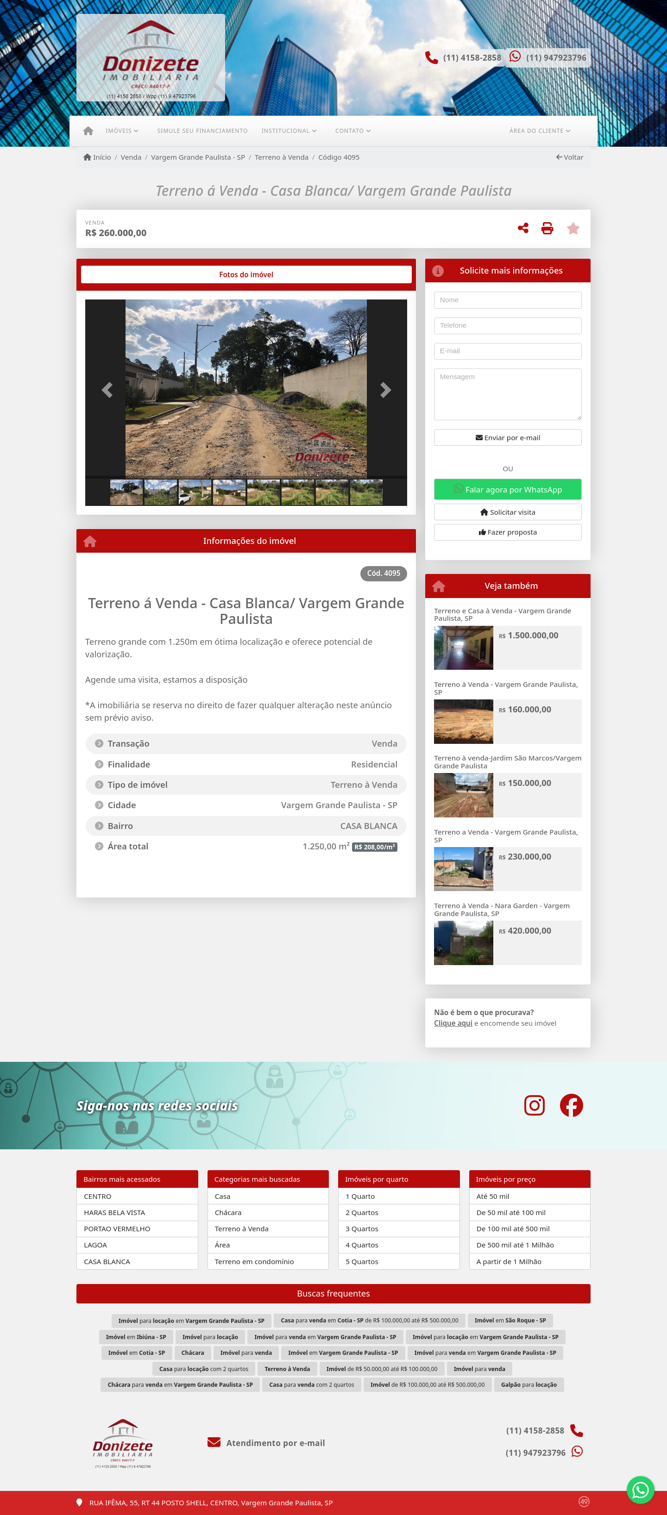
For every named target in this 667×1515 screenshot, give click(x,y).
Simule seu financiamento (202, 131)
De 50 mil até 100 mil (511, 1212)
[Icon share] (534, 1105)
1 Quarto (360, 1196)
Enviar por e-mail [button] (508, 437)
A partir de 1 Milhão (509, 1261)
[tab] (115, 274)
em (510, 1320)
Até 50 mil (493, 1196)
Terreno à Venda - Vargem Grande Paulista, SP (506, 688)
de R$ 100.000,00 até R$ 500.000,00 (428, 1385)
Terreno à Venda (281, 157)
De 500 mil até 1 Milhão (515, 1244)
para (210, 1337)
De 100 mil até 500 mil (513, 1228)
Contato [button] (349, 131)
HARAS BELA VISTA (114, 1212)
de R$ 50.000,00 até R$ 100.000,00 (382, 1369)
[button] (109, 390)
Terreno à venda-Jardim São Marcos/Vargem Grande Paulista (508, 761)
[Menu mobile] (88, 131)
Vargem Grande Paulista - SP (198, 157)
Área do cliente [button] (537, 131)
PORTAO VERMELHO (117, 1228)
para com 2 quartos (203, 1369)
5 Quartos (362, 1261)
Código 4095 (338, 157)
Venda (131, 157)
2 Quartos (362, 1212)
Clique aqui (453, 1023)
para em (191, 1321)
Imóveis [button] (119, 131)
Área (222, 1244)
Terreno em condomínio (254, 1261)
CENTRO (97, 1196)
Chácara (228, 1212)
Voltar (570, 157)
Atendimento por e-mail (267, 1443)
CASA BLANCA (107, 1261)
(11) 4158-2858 (472, 57)
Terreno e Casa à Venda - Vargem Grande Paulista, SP (502, 614)
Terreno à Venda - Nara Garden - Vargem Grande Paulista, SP (502, 909)
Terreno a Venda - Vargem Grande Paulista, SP (506, 835)
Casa (223, 1196)
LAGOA (95, 1244)
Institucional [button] (286, 131)
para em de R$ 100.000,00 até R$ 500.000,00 (370, 1320)
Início (97, 157)
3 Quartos (362, 1228)
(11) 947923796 (556, 57)
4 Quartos (362, 1244)
